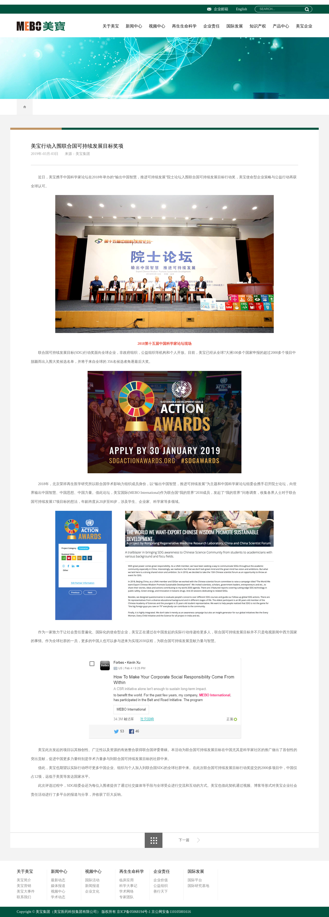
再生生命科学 (184, 26)
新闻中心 (134, 26)
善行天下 (160, 891)
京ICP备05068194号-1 (133, 912)
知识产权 (258, 26)
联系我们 (24, 897)
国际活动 (92, 880)
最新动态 (58, 880)
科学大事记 (128, 886)
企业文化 (92, 891)
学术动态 (58, 897)
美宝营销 (24, 886)
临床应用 (126, 880)
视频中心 (157, 26)
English (241, 9)
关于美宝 (111, 26)
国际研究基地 (198, 886)
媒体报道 (58, 886)
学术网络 (126, 891)
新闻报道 (92, 886)
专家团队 (126, 897)
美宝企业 (304, 26)
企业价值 (160, 880)
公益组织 (160, 886)
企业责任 (211, 26)
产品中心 (281, 26)
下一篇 (184, 840)
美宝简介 (24, 880)
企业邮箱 (217, 9)
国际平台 (195, 880)
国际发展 (234, 26)
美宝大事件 (26, 891)
